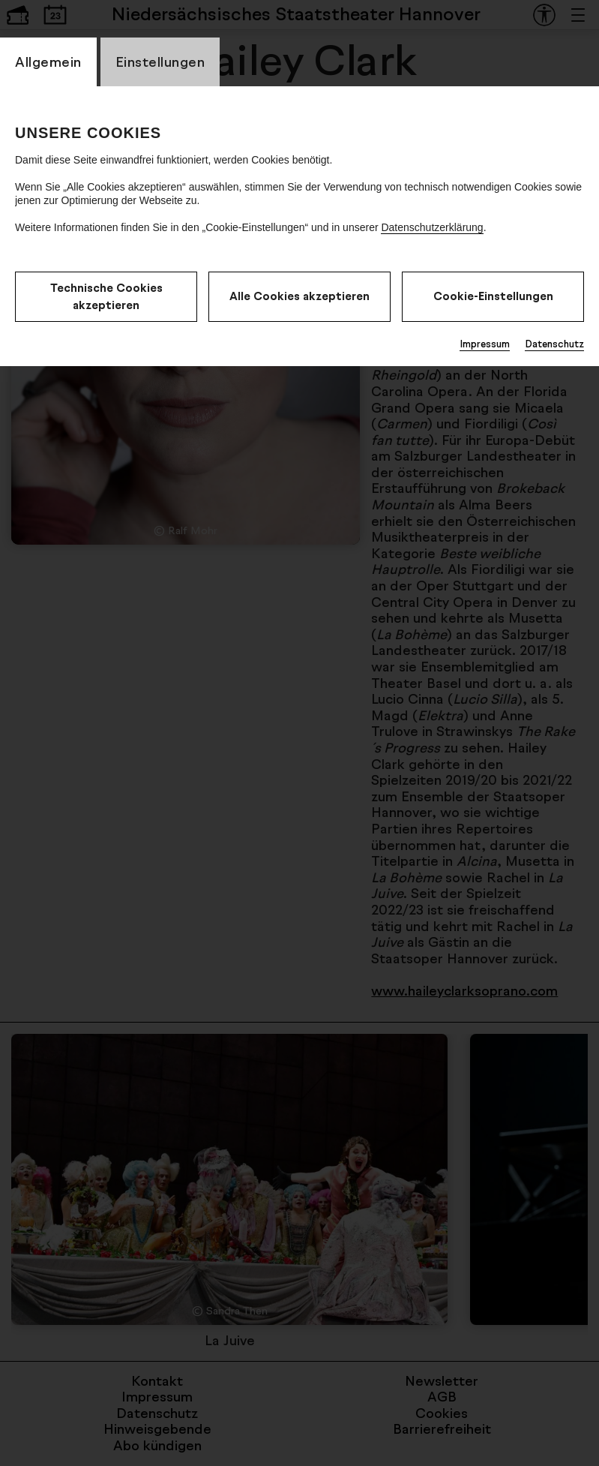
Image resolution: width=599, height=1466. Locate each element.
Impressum (485, 344)
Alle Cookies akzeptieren (299, 296)
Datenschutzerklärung (432, 227)
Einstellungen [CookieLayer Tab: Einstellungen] (160, 61)
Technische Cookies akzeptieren (106, 296)
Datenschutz (554, 344)
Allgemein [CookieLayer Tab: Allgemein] (48, 61)
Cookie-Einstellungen (493, 296)
